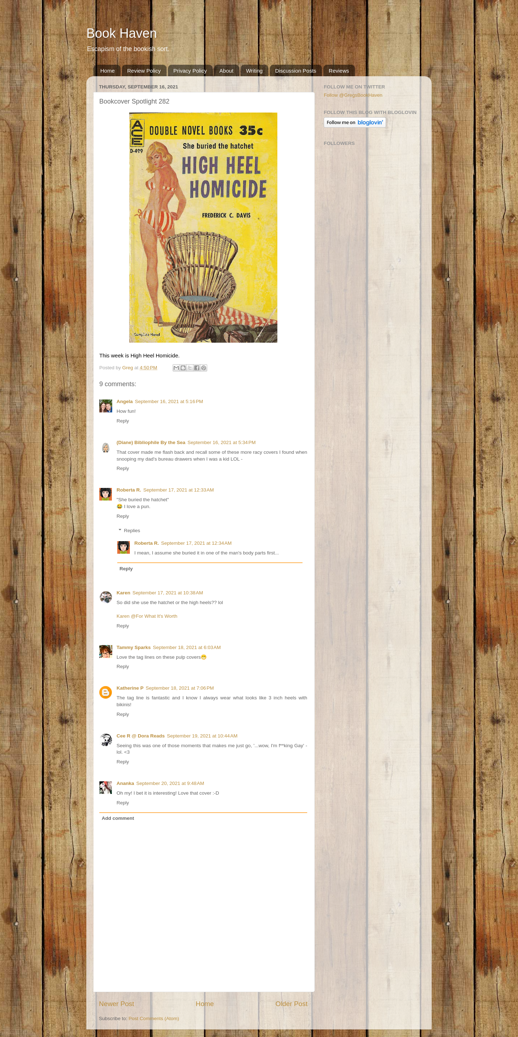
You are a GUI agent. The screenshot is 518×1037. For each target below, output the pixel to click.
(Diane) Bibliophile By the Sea (151, 442)
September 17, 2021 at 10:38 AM (167, 592)
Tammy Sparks (134, 647)
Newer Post (116, 1004)
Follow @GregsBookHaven (353, 95)
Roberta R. (129, 490)
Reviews (339, 71)
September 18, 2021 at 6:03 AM (187, 647)
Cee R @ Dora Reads (141, 736)
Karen (123, 592)
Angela (125, 401)
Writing (254, 71)
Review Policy (144, 71)
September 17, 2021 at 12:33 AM (178, 490)
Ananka (125, 783)
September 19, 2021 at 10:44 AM (202, 736)
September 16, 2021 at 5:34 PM (221, 442)
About (226, 71)
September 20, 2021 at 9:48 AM (170, 783)
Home (107, 71)
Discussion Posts (295, 71)
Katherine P (130, 688)
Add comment (118, 818)
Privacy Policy (190, 71)
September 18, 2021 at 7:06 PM (180, 688)
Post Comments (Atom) (154, 1018)
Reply (123, 421)
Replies (132, 530)
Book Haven (121, 33)
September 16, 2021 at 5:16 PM (169, 401)
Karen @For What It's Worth (147, 616)
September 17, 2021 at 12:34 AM (196, 543)
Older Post (292, 1004)
